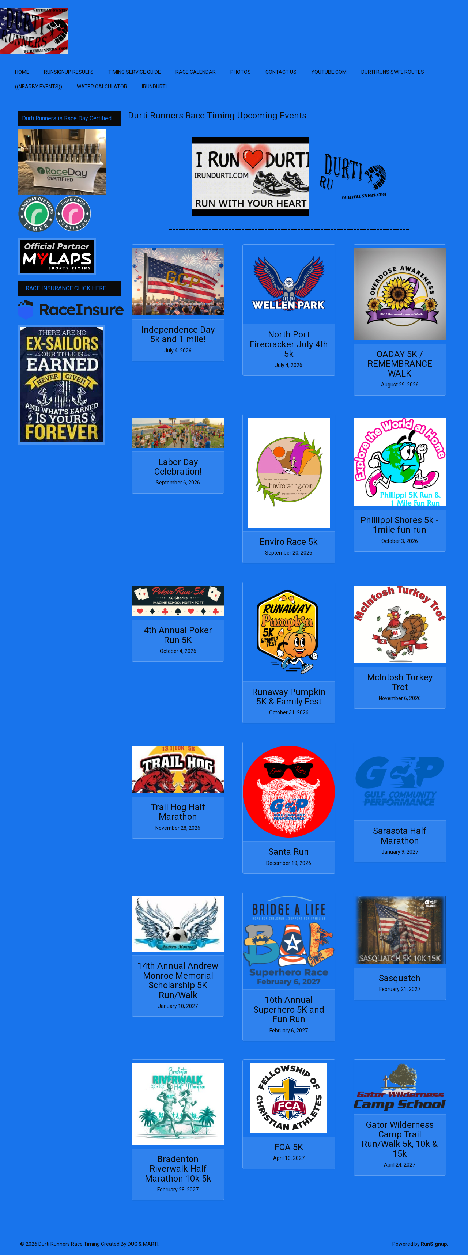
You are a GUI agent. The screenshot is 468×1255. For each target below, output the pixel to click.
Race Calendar (196, 72)
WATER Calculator (102, 87)
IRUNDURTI (154, 87)
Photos (240, 72)
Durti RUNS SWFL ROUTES (392, 72)
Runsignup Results (69, 72)
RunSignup (434, 1244)
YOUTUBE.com (329, 72)
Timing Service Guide (134, 72)
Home (22, 72)
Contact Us (281, 72)
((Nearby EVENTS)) (38, 87)
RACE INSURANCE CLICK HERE (66, 288)
